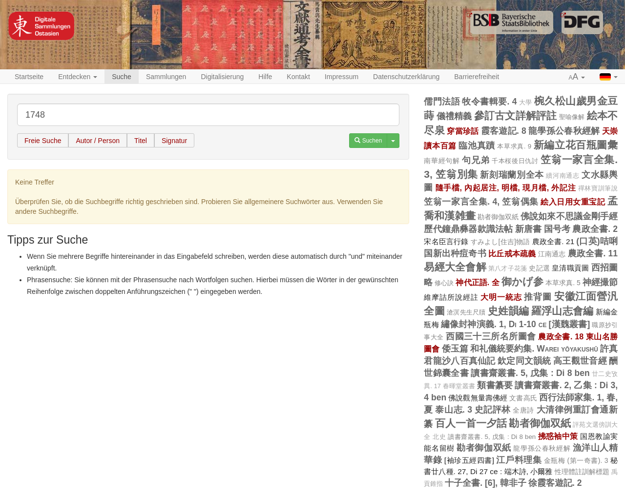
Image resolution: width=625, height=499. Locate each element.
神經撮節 (600, 282)
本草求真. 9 (514, 146)
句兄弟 (475, 160)
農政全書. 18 (560, 336)
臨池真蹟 (476, 145)
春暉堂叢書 (459, 386)
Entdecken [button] (77, 77)
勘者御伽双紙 (498, 217)
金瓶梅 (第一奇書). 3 (576, 460)
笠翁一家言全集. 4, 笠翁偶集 (481, 202)
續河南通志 (562, 175)
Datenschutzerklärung (406, 77)
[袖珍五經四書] (469, 460)
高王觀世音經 (580, 361)
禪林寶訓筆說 (598, 188)
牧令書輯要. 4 (489, 101)
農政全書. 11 (593, 253)
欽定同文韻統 (524, 361)
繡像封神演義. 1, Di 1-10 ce (494, 324)
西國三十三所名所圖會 (491, 336)
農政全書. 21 (553, 241)
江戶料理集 (519, 460)
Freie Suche (42, 141)
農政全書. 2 (595, 229)
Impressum (341, 77)
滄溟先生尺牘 (466, 312)
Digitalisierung (222, 77)
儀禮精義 (454, 116)
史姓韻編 (508, 310)
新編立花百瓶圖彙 (576, 144)
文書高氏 (523, 398)
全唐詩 (523, 410)
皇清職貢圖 (570, 268)
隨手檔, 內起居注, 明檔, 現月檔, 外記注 (506, 187)
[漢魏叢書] (569, 324)
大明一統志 (500, 296)
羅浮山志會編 (562, 310)
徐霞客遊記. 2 (555, 483)
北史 (439, 437)
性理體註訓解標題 (582, 472)
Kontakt (298, 77)
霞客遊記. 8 (503, 131)
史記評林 (493, 410)
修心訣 (444, 283)
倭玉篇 (455, 348)
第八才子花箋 (507, 268)
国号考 (557, 229)
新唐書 (528, 229)
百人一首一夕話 (471, 423)
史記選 (539, 268)
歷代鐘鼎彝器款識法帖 (468, 229)
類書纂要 (495, 385)
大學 (525, 102)
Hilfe (265, 77)
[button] (577, 77)
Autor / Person (98, 141)
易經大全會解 (455, 266)
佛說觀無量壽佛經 (477, 398)
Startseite (29, 77)
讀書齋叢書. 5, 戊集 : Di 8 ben (530, 373)
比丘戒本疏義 (512, 253)
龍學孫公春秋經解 (564, 131)
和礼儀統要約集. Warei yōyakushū (534, 348)
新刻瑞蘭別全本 (511, 175)
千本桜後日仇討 (515, 161)
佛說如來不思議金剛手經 (569, 216)
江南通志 (552, 254)
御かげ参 (522, 281)
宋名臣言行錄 (446, 241)
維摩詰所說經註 (451, 297)
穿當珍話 (463, 130)
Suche (121, 77)
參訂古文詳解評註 (515, 115)
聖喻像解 (572, 117)
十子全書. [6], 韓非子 (485, 483)
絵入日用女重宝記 (573, 201)
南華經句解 (441, 161)
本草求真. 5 (563, 283)
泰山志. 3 (453, 410)
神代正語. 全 (477, 282)
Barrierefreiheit (476, 77)
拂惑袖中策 (558, 436)
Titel (140, 141)
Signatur (174, 141)
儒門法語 (442, 101)
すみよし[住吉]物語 (500, 242)
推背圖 (538, 297)
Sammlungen (166, 77)
